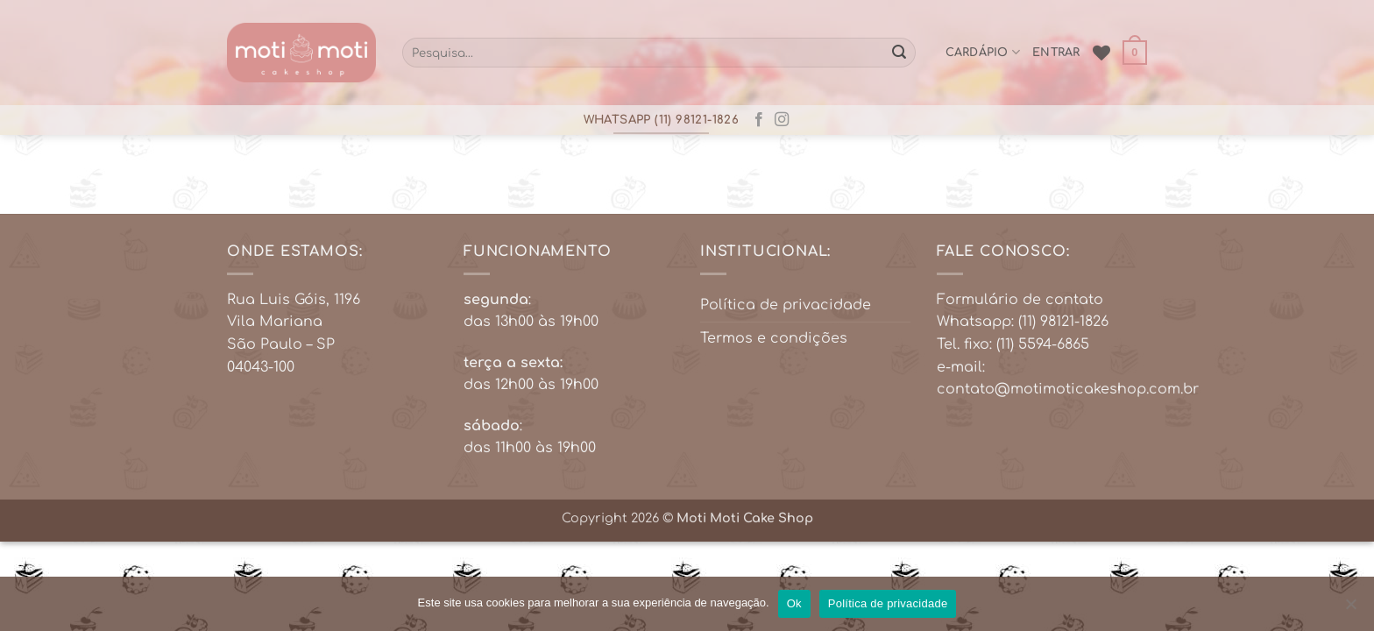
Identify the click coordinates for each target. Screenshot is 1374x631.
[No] (1350, 609)
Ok (794, 603)
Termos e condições (773, 338)
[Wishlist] (1101, 52)
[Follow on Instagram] (782, 120)
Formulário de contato (1020, 300)
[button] (1135, 52)
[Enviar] (899, 52)
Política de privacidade (785, 305)
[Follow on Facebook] (759, 120)
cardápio (983, 52)
